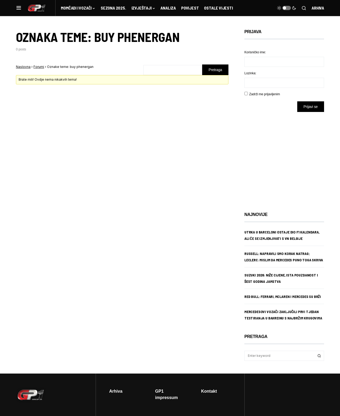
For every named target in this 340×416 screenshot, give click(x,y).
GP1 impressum (166, 394)
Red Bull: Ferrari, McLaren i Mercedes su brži (282, 296)
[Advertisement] (286, 158)
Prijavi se (311, 106)
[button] (19, 8)
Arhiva (318, 7)
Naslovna (23, 67)
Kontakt (209, 391)
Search (319, 356)
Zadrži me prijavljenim (264, 94)
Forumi (38, 67)
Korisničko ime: (255, 52)
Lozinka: (250, 73)
